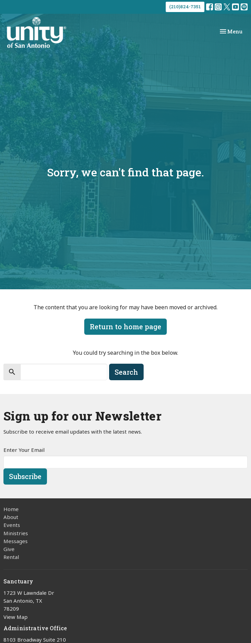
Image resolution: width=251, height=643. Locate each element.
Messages (15, 541)
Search (126, 371)
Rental (11, 556)
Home (11, 509)
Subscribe (25, 476)
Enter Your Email (24, 449)
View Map (15, 616)
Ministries (15, 533)
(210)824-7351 (185, 6)
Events (11, 524)
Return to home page (125, 326)
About (10, 517)
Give (9, 549)
